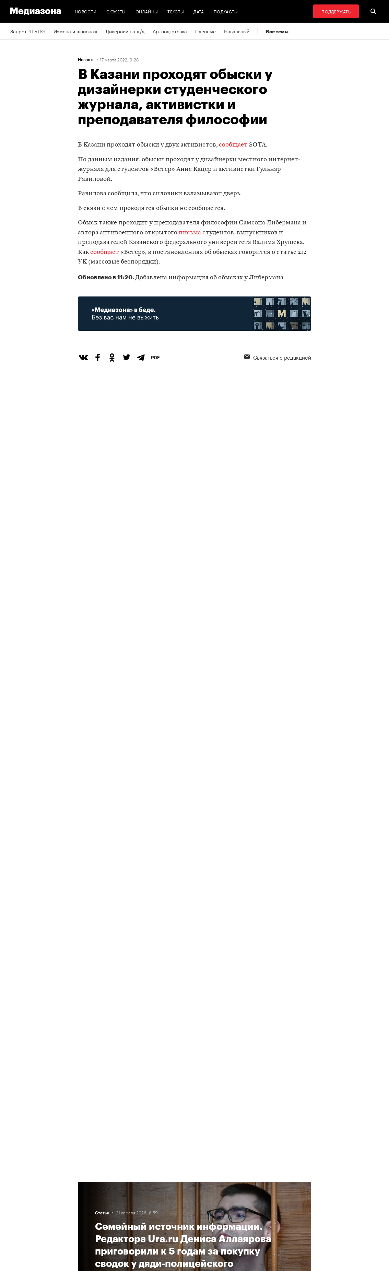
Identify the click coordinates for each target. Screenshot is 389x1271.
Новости (86, 11)
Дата (198, 11)
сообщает (233, 145)
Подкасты (226, 11)
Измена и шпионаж (75, 31)
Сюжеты (116, 11)
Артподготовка (170, 31)
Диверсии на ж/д (125, 31)
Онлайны (146, 11)
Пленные (205, 31)
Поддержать (336, 11)
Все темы (277, 31)
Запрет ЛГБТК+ (27, 31)
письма (190, 233)
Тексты (175, 11)
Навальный (236, 31)
